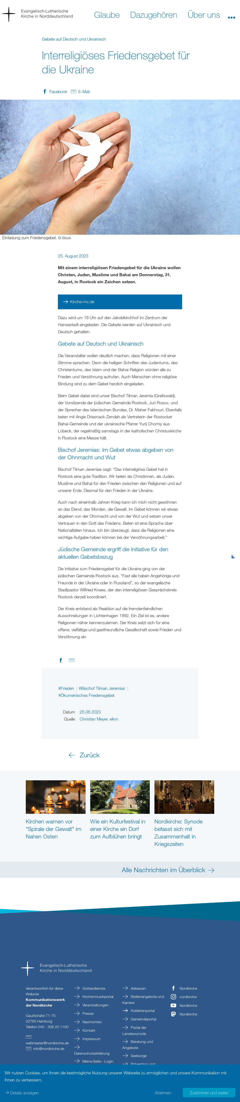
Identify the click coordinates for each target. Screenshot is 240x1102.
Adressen (138, 988)
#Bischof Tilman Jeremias (102, 688)
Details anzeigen (24, 1092)
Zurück (90, 755)
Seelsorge (138, 1055)
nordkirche (188, 997)
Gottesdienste (93, 988)
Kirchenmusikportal (97, 996)
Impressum (91, 1039)
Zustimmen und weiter (209, 1092)
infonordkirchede (48, 1048)
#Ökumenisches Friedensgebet (86, 695)
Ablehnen (163, 1092)
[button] (231, 14)
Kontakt (88, 1030)
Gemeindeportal (143, 1019)
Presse (88, 1013)
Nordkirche (188, 988)
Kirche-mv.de (82, 301)
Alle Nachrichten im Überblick (163, 870)
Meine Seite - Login (97, 1061)
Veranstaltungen (95, 1005)
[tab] (232, 533)
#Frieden (66, 688)
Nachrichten (92, 1022)
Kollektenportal (142, 1010)
